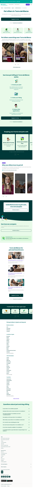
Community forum (4, 453)
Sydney (8, 359)
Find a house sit (17, 4)
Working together (3, 461)
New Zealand (9, 388)
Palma (8, 343)
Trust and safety (3, 442)
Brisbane (8, 366)
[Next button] (18, 65)
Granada (8, 346)
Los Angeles (8, 363)
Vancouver (8, 367)
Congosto (8, 331)
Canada (8, 383)
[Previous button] (3, 196)
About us (2, 451)
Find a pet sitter (11, 4)
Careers (2, 456)
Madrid (8, 337)
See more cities (9, 374)
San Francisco (9, 370)
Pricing (2, 441)
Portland (8, 371)
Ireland (8, 393)
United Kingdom (9, 380)
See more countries (10, 395)
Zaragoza (8, 351)
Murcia (8, 347)
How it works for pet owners (5, 438)
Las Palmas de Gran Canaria (11, 350)
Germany (8, 384)
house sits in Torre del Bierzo (17, 22)
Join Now (27, 4)
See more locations (10, 353)
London (8, 357)
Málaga (8, 340)
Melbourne (8, 360)
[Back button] (15, 65)
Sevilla (8, 344)
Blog (1, 457)
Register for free (16, 19)
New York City (9, 361)
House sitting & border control (5, 446)
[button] (8, 183)
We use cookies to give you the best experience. (10, 1)
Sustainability (3, 454)
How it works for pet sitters (5, 439)
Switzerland (8, 394)
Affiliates (2, 460)
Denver (8, 373)
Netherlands (9, 390)
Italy (7, 391)
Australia (8, 381)
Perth (7, 364)
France (8, 387)
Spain (7, 386)
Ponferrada (8, 328)
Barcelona (8, 336)
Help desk (2, 443)
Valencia (8, 339)
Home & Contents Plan (4, 445)
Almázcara (8, 329)
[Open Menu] (31, 5)
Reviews (2, 448)
